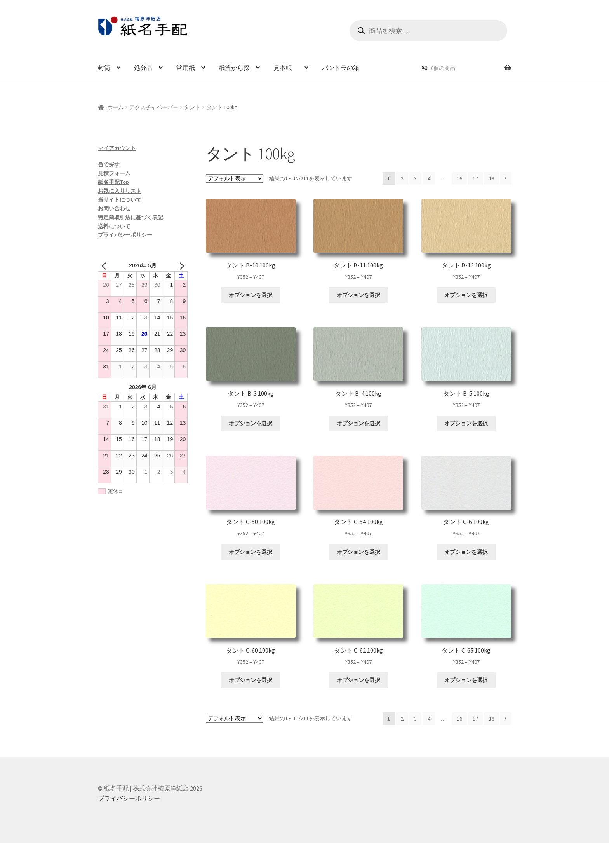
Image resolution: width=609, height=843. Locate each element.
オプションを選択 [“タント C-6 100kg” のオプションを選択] (466, 551)
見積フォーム (114, 173)
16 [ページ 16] (459, 178)
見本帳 (285, 68)
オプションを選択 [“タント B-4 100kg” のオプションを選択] (358, 423)
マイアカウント (117, 148)
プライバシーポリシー (125, 234)
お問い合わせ (114, 208)
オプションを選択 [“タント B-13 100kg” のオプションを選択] (466, 294)
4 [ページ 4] (429, 178)
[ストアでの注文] (234, 178)
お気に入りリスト (119, 190)
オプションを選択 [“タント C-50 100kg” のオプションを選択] (250, 551)
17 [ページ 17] (475, 178)
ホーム (115, 107)
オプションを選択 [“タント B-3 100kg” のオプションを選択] (250, 423)
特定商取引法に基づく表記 (130, 217)
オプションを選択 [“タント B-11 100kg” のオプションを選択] (358, 294)
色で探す (109, 164)
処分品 (143, 68)
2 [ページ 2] (402, 178)
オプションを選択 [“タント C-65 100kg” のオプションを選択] (466, 680)
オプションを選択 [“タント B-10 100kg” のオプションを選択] (250, 294)
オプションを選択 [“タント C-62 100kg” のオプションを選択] (358, 680)
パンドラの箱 (340, 68)
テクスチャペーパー (153, 107)
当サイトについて (119, 199)
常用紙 (185, 68)
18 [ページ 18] (491, 178)
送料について (114, 226)
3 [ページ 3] (415, 178)
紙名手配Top (113, 181)
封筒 (104, 68)
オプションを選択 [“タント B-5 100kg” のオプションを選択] (466, 423)
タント (192, 107)
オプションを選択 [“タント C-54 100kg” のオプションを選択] (358, 551)
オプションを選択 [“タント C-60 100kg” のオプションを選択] (250, 680)
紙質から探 (234, 68)
